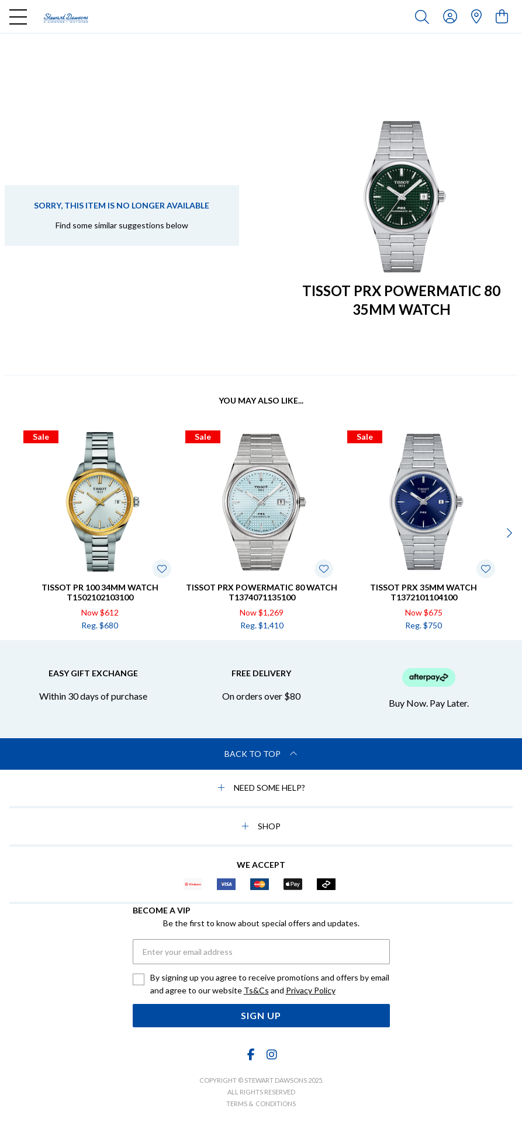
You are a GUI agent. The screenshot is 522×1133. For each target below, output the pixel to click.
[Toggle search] (424, 16)
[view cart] (502, 16)
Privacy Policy (311, 990)
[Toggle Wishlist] (162, 568)
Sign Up (261, 1015)
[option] (99, 531)
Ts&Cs (256, 990)
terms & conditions (261, 1103)
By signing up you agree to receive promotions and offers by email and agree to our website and (269, 984)
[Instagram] (271, 1054)
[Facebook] (250, 1054)
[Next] (508, 532)
